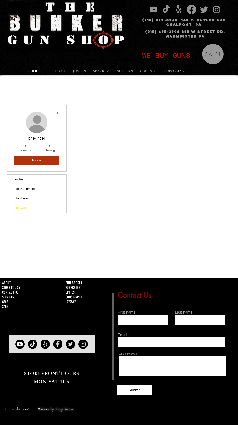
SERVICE (7, 297)
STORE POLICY (11, 287)
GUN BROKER (74, 283)
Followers (21, 208)
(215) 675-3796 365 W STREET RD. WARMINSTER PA (185, 33)
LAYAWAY (71, 302)
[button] (101, 71)
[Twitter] (70, 344)
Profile (18, 179)
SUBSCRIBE (73, 287)
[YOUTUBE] (20, 344)
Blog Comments (25, 188)
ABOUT (6, 283)
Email (122, 335)
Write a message (128, 354)
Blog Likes (21, 198)
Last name (184, 312)
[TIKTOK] (32, 344)
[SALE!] (213, 54)
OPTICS (70, 292)
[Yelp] (45, 344)
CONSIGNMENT (75, 297)
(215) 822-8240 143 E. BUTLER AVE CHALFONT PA (184, 22)
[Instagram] (83, 344)
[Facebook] (57, 344)
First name (127, 312)
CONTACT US (10, 292)
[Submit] (134, 390)
